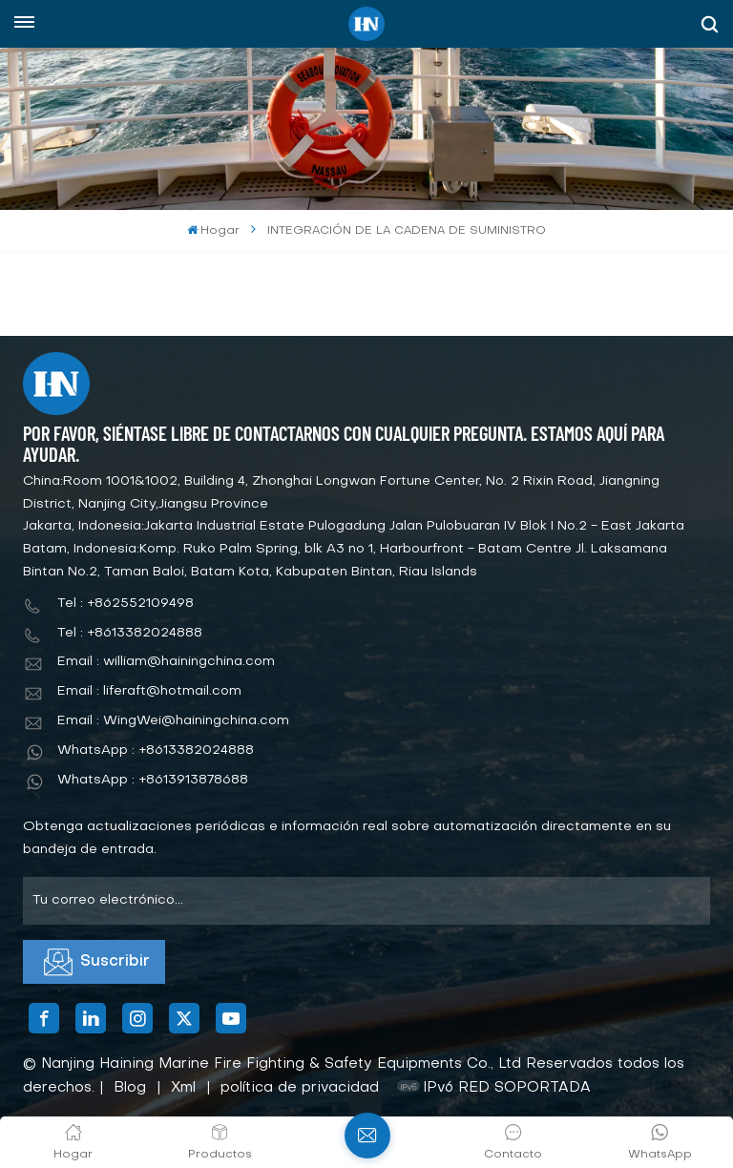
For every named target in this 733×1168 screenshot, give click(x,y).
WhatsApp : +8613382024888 (155, 750)
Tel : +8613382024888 (129, 633)
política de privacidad (299, 1088)
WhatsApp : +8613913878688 (152, 780)
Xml (183, 1088)
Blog (130, 1088)
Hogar (213, 230)
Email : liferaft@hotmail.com (149, 691)
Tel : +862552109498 (125, 603)
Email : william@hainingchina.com (166, 662)
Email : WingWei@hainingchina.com (173, 721)
